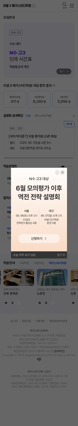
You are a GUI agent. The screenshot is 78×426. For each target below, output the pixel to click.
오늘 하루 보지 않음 (24, 254)
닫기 (59, 254)
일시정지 (62, 172)
